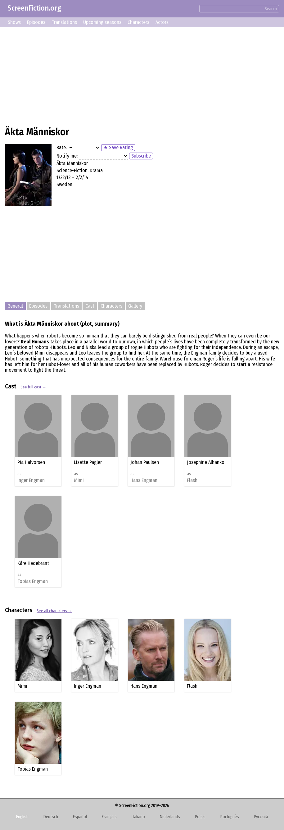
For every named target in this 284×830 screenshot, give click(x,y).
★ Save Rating (118, 147)
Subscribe (141, 156)
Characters (138, 22)
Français (109, 816)
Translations (64, 22)
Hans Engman (143, 480)
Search (271, 8)
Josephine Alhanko (205, 462)
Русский (261, 816)
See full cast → (33, 387)
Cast (89, 306)
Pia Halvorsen (31, 462)
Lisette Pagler (88, 462)
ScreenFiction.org (34, 8)
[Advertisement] (142, 75)
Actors (162, 22)
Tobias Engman (32, 581)
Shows (14, 22)
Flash (192, 480)
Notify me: (67, 156)
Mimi (79, 480)
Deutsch (50, 816)
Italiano (138, 816)
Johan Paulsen (144, 462)
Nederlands (170, 816)
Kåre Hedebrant (33, 563)
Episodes (36, 22)
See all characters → (54, 610)
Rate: (61, 147)
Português (229, 816)
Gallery (135, 306)
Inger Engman (31, 480)
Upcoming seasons (102, 22)
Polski (200, 816)
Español (80, 816)
